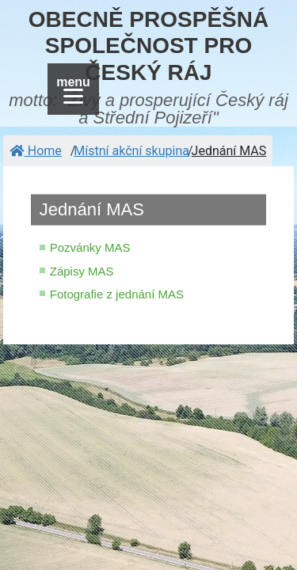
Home (36, 150)
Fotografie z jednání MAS (117, 294)
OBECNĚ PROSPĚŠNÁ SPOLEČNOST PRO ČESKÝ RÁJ (148, 46)
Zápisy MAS (82, 271)
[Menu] (73, 89)
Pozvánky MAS (90, 247)
